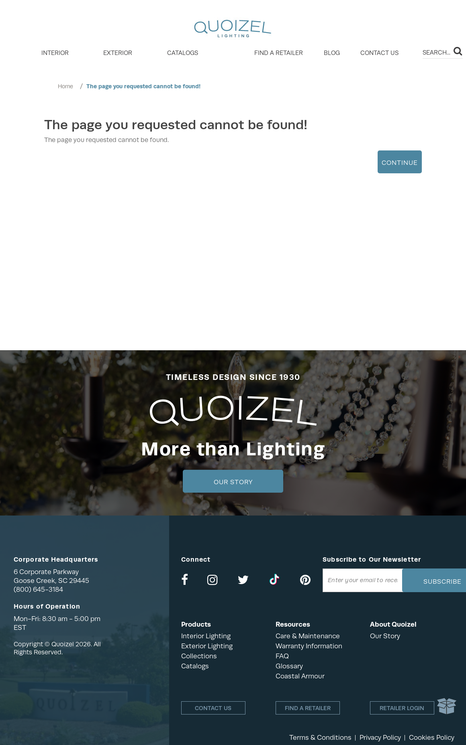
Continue (400, 162)
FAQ (282, 656)
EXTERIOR (117, 53)
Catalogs (182, 53)
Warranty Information (309, 646)
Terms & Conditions (320, 737)
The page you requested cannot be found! (143, 86)
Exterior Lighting (207, 646)
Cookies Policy (431, 737)
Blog (332, 53)
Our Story (233, 482)
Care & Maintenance (308, 636)
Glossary (289, 666)
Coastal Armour (300, 676)
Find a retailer (278, 53)
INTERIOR (55, 53)
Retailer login (402, 708)
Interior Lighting (206, 636)
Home (65, 86)
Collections (199, 656)
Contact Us (379, 53)
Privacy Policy (380, 737)
